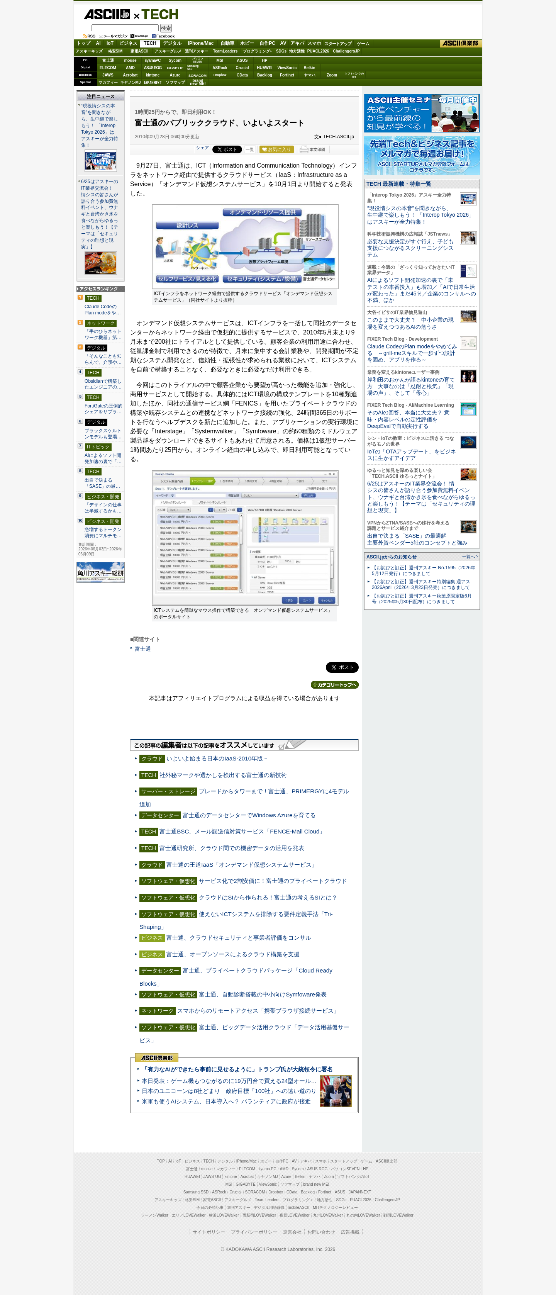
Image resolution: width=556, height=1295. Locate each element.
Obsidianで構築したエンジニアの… (103, 384)
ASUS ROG (152, 68)
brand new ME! (316, 1184)
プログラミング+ (257, 51)
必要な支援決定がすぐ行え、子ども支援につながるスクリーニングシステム (410, 248)
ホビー (247, 43)
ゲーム (363, 43)
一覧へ (468, 556)
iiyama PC (267, 1169)
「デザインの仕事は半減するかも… (103, 508)
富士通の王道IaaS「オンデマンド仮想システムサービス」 (241, 864)
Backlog (264, 75)
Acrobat (130, 75)
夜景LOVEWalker (294, 1215)
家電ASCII (140, 51)
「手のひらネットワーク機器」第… (103, 334)
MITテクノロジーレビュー (335, 1207)
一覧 (250, 149)
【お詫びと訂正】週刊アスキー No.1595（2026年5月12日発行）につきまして (423, 570)
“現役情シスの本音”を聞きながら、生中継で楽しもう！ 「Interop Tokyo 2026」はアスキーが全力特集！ (99, 125)
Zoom (332, 75)
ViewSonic (287, 68)
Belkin (309, 68)
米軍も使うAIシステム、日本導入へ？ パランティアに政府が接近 (226, 1101)
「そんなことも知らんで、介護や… (103, 359)
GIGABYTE (175, 68)
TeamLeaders (225, 51)
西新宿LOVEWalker (259, 1215)
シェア (202, 147)
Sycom (175, 60)
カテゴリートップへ (335, 685)
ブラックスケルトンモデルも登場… (103, 434)
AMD (130, 68)
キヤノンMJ (130, 82)
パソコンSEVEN (197, 60)
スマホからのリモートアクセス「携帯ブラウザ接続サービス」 (258, 1010)
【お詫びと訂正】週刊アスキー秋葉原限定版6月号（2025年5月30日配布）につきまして (422, 598)
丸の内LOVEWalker (363, 1215)
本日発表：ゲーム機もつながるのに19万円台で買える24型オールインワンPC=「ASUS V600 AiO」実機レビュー (288, 1081)
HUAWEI (265, 68)
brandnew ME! (198, 82)
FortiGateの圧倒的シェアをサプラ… (103, 409)
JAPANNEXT (153, 82)
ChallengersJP (346, 51)
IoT (110, 43)
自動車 (227, 43)
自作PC (267, 43)
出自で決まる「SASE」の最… (102, 483)
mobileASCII (299, 1207)
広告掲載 (350, 1232)
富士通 (108, 60)
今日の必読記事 (210, 1207)
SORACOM (255, 1192)
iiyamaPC (153, 60)
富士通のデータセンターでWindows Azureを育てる (249, 815)
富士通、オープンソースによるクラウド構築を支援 (233, 954)
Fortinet (287, 75)
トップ (83, 43)
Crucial (242, 68)
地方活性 (297, 51)
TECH (157, 14)
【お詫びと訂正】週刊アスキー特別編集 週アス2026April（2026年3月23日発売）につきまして (421, 584)
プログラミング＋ (298, 1200)
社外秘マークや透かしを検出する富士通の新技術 (223, 775)
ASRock (219, 68)
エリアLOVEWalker (188, 1215)
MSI (220, 60)
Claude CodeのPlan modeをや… (103, 310)
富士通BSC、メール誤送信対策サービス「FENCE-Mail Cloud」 (242, 831)
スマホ (314, 43)
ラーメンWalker (154, 1215)
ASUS (242, 60)
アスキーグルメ (167, 51)
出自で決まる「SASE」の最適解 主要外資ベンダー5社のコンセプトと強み (417, 539)
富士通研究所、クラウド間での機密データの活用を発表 (231, 848)
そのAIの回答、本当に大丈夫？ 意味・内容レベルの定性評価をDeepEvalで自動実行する (408, 419)
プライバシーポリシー (254, 1232)
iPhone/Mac (201, 43)
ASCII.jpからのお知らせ (391, 557)
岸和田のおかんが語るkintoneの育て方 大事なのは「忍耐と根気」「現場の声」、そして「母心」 (411, 386)
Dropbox (220, 75)
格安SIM (115, 51)
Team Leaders (267, 1200)
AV (283, 43)
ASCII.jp (106, 14)
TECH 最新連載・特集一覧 (398, 184)
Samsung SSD (196, 1192)
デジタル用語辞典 (269, 1207)
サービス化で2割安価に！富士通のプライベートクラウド (273, 880)
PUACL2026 (318, 51)
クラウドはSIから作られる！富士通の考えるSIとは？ (268, 897)
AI (98, 43)
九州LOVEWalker (328, 1215)
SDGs (281, 51)
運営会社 (292, 1232)
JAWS (107, 75)
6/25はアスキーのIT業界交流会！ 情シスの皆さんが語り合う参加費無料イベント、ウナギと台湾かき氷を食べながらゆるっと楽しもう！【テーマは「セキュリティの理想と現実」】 (99, 214)
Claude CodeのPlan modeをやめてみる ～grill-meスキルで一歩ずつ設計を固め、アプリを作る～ (412, 353)
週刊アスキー (196, 51)
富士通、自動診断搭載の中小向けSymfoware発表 (263, 994)
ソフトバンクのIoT (354, 75)
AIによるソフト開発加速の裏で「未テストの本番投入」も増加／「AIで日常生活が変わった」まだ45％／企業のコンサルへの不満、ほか (421, 290)
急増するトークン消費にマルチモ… (103, 532)
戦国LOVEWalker (398, 1215)
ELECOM (108, 68)
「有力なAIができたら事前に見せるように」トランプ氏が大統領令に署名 (237, 1069)
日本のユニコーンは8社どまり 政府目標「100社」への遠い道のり (229, 1091)
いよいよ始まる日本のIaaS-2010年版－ (217, 758)
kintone (153, 75)
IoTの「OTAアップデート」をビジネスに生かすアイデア (411, 454)
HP (265, 60)
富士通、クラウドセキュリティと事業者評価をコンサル (238, 937)
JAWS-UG (212, 1176)
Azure (175, 75)
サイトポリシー (209, 1232)
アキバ (297, 43)
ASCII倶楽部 (461, 44)
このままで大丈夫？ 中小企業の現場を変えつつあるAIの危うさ (410, 323)
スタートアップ (337, 43)
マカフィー (108, 82)
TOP (161, 1161)
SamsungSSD (192, 67)
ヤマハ (309, 75)
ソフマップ (175, 82)
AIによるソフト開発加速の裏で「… (103, 458)
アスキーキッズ (89, 51)
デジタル (172, 43)
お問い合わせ (321, 1232)
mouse (130, 60)
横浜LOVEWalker (224, 1215)
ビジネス (128, 43)
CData (242, 75)
